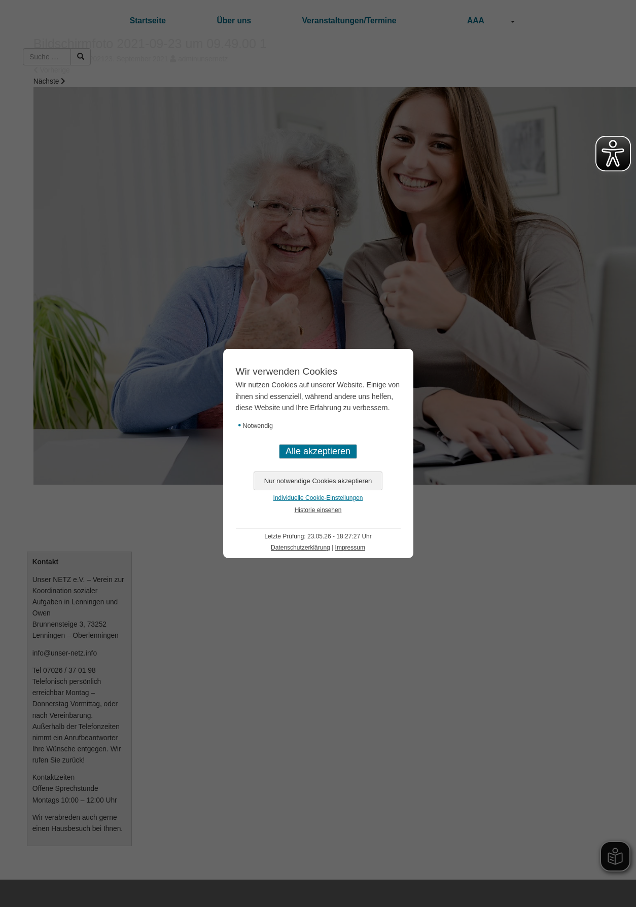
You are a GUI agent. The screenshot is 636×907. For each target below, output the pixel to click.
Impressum (350, 547)
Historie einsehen (318, 510)
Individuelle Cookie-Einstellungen (318, 497)
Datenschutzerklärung (300, 547)
